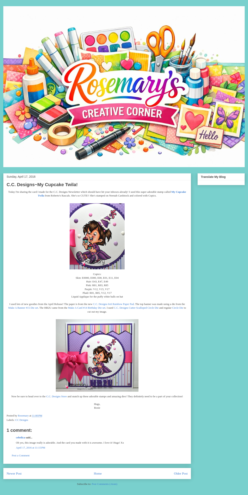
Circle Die (177, 307)
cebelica (20, 437)
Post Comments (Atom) (104, 483)
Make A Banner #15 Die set (23, 307)
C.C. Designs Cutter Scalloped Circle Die (136, 307)
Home (98, 473)
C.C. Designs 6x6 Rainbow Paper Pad (113, 304)
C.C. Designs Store (56, 396)
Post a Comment (21, 455)
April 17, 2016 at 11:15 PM (30, 447)
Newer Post (14, 473)
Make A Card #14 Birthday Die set (86, 307)
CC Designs (21, 419)
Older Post (181, 473)
